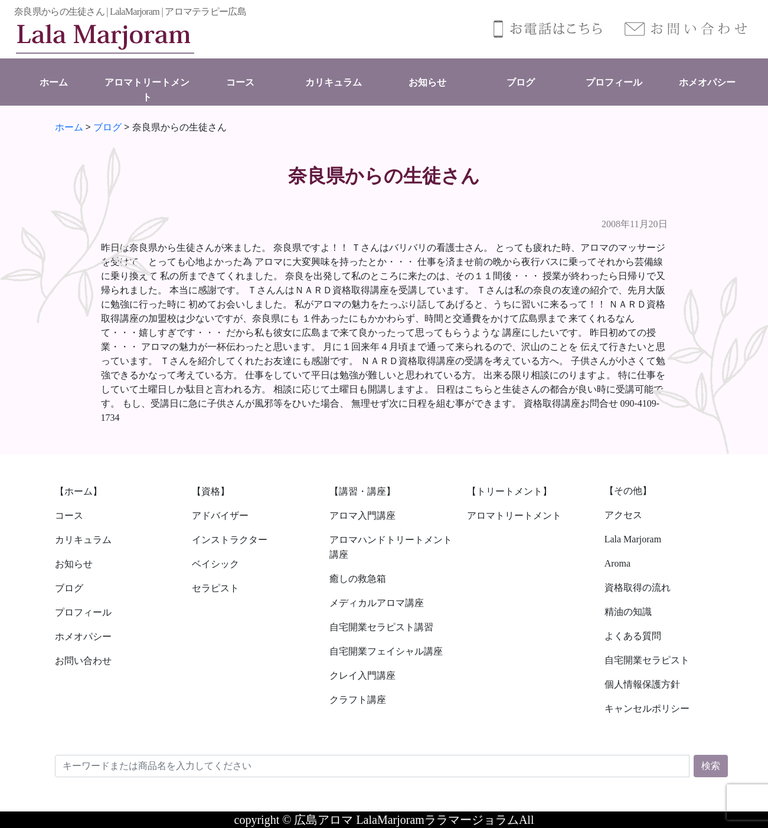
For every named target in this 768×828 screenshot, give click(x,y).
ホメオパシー (707, 82)
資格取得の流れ (637, 587)
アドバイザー (220, 515)
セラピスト (215, 588)
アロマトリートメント (514, 515)
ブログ (520, 82)
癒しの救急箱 (357, 579)
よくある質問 (632, 636)
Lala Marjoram (632, 539)
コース (240, 82)
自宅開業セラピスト (646, 660)
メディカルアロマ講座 (376, 603)
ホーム (54, 82)
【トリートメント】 (509, 491)
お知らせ (427, 82)
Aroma (617, 563)
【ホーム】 (78, 491)
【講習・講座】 (362, 491)
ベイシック (215, 564)
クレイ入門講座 (362, 675)
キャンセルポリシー (646, 708)
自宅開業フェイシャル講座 (386, 651)
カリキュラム (333, 82)
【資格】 (211, 491)
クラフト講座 (357, 700)
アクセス (623, 515)
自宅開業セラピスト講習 (381, 627)
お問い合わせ (83, 661)
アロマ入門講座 (362, 515)
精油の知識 (628, 612)
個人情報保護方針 (642, 684)
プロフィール (614, 82)
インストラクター (229, 540)
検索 (710, 766)
